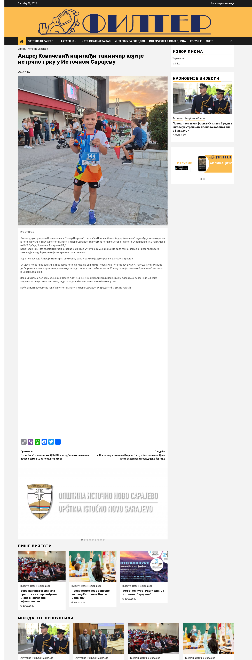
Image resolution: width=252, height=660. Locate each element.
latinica (176, 63)
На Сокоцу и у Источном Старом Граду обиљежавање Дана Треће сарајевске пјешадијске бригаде (129, 314)
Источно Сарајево (40, 41)
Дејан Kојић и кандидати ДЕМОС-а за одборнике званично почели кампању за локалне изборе (56, 314)
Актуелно (67, 41)
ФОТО (209, 41)
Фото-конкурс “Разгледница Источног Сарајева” (143, 451)
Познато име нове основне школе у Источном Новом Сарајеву (91, 453)
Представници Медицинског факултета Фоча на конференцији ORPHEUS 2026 (96, 525)
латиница (228, 3)
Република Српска (195, 118)
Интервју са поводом (130, 41)
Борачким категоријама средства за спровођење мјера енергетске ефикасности (38, 455)
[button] (82, 399)
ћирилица (216, 3)
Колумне (196, 41)
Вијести (22, 48)
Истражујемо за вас (96, 41)
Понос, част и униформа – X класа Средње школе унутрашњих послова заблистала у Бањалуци (202, 127)
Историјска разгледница (167, 41)
